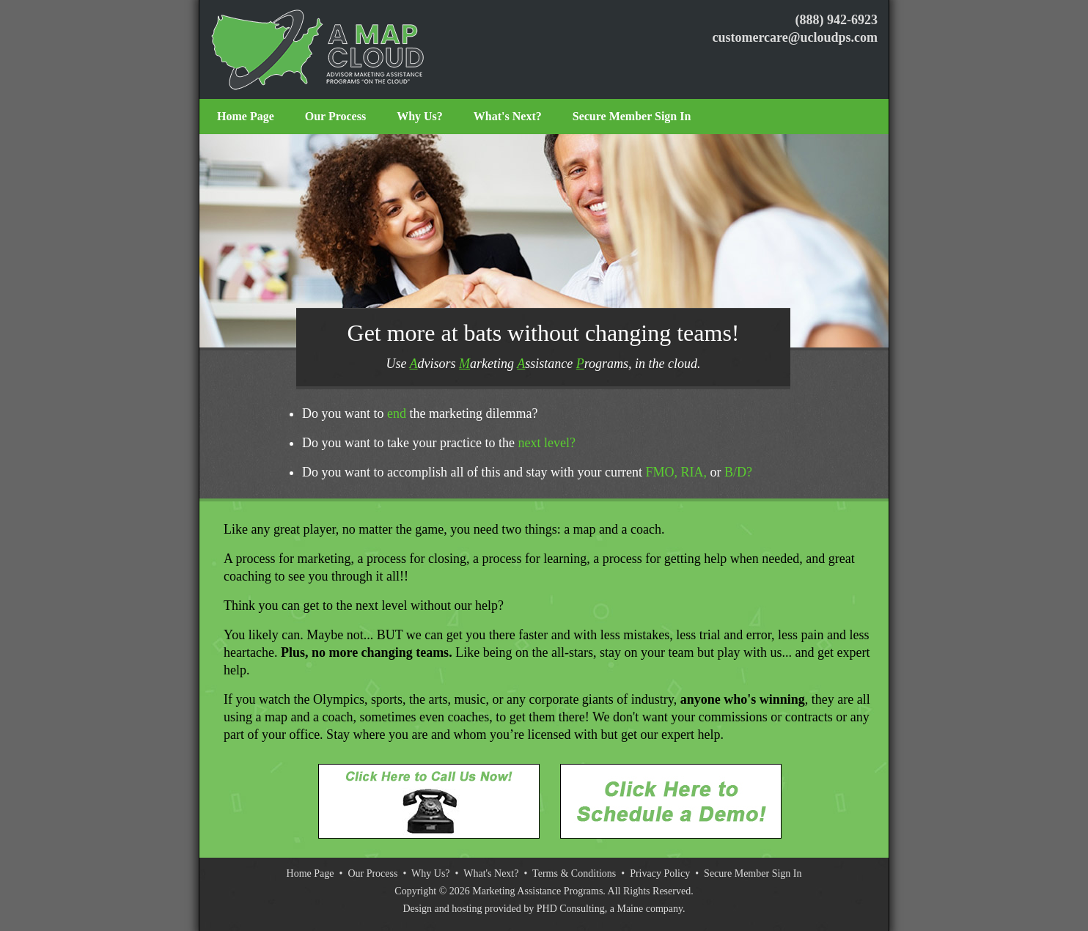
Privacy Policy (660, 873)
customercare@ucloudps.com (795, 37)
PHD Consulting (571, 908)
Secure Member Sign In (632, 116)
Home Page (245, 116)
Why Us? (420, 116)
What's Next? (508, 116)
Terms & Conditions (574, 873)
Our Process (335, 116)
